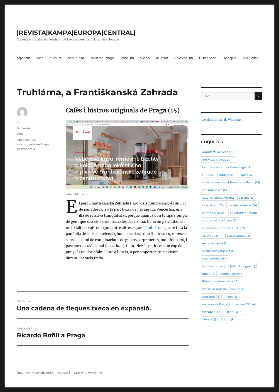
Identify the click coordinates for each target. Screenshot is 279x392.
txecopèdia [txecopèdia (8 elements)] (212, 311)
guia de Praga (102, 58)
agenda (23, 58)
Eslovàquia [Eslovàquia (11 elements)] (212, 235)
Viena (145, 58)
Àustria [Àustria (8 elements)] (227, 319)
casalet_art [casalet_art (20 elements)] (213, 205)
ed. (19, 121)
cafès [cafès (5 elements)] (246, 174)
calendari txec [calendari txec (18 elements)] (215, 190)
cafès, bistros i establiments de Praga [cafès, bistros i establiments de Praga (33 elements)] (231, 182)
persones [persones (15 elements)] (211, 296)
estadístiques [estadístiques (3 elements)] (238, 235)
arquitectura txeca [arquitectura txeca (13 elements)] (217, 152)
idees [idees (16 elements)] (208, 273)
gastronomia (26, 149)
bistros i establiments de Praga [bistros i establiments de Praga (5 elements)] (226, 167)
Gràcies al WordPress (88, 373)
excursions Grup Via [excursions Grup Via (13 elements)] (218, 251)
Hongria (229, 58)
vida (39, 58)
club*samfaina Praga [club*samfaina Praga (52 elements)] (219, 220)
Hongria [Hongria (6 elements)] (247, 266)
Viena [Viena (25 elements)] (209, 319)
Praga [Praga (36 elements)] (231, 296)
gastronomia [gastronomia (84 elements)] (214, 258)
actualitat (76, 58)
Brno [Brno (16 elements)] (208, 174)
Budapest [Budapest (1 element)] (227, 174)
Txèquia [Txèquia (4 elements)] (234, 311)
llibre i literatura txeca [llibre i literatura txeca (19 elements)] (220, 281)
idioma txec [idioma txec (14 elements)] (230, 273)
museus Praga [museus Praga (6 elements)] (214, 289)
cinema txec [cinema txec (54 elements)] (214, 212)
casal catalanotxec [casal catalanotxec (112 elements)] (218, 197)
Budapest (207, 58)
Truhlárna (153, 227)
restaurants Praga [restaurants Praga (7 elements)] (216, 304)
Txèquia (127, 58)
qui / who (250, 58)
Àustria (162, 58)
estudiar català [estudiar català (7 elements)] (215, 243)
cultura (55, 58)
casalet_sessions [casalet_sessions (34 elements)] (242, 205)
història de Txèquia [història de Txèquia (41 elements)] (218, 266)
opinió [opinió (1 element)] (237, 289)
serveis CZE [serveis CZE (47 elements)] (246, 304)
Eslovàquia (183, 58)
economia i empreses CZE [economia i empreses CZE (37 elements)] (223, 228)
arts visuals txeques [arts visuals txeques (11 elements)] (218, 159)
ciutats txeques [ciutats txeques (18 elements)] (243, 212)
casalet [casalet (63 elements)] (247, 197)
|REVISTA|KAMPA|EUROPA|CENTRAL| (76, 32)
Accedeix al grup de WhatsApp (221, 120)
